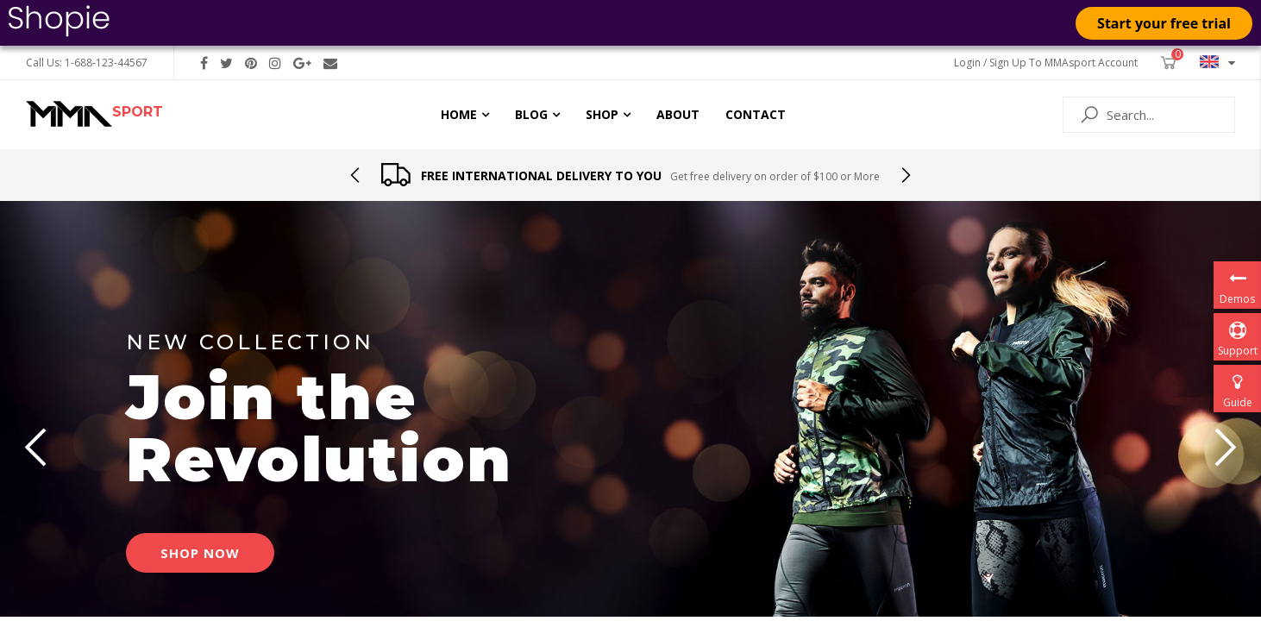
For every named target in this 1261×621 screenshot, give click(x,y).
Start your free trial (1164, 23)
